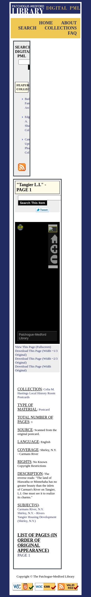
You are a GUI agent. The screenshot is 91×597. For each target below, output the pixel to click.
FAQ (72, 33)
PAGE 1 (23, 555)
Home (46, 22)
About (69, 22)
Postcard (44, 409)
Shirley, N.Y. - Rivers (31, 513)
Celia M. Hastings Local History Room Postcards (36, 393)
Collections (61, 28)
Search (27, 28)
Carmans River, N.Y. (30, 509)
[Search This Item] (49, 197)
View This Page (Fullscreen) (33, 347)
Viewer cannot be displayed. (37, 283)
